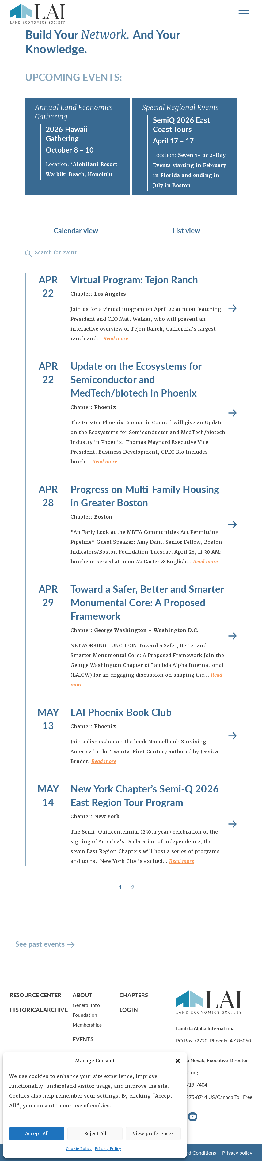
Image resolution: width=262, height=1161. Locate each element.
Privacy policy (237, 1152)
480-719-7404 (191, 1084)
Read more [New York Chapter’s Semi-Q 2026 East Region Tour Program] (232, 824)
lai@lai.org (187, 1072)
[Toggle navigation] (243, 14)
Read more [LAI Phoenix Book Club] (232, 736)
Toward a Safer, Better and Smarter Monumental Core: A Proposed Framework (147, 602)
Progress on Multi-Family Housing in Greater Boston (144, 495)
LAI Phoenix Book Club (121, 712)
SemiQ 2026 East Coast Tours (181, 124)
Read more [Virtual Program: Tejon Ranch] (232, 308)
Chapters (134, 995)
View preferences (153, 1134)
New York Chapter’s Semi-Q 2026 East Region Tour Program (144, 795)
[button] (178, 1061)
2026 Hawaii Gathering (66, 133)
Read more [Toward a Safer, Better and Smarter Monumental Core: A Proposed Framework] (232, 636)
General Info (86, 1004)
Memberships (87, 1024)
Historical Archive (39, 1009)
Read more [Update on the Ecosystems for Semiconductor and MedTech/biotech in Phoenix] (232, 413)
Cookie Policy (79, 1148)
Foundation (85, 1014)
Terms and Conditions (192, 1152)
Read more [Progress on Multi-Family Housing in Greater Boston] (232, 524)
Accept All (37, 1134)
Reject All (95, 1134)
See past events (40, 944)
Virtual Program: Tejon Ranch (134, 279)
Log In (129, 1009)
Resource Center (35, 995)
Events (83, 1039)
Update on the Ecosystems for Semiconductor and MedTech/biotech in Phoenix (136, 379)
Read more (115, 338)
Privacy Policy (108, 1148)
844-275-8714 (191, 1096)
